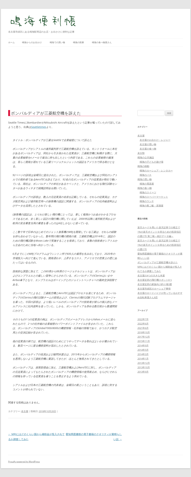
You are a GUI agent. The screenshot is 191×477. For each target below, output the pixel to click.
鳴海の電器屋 (147, 183)
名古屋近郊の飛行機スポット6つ (154, 279)
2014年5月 (143, 349)
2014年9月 (143, 345)
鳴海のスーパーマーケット (154, 196)
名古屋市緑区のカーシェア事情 (154, 288)
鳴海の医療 (78, 42)
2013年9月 (143, 371)
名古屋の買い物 (148, 144)
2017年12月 (143, 336)
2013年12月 (143, 363)
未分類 (141, 153)
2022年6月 (143, 323)
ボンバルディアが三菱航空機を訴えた (157, 262)
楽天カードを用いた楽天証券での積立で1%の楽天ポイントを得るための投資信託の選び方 (159, 245)
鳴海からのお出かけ (32, 42)
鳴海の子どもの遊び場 (151, 161)
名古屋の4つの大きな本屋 (151, 275)
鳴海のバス (145, 175)
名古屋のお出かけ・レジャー (155, 140)
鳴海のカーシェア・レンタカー (156, 170)
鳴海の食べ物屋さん (102, 42)
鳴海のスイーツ (148, 192)
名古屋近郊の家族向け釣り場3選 (154, 284)
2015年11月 (143, 341)
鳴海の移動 (143, 166)
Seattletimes (38, 127)
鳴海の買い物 (144, 179)
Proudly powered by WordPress (24, 461)
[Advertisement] (95, 73)
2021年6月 (143, 328)
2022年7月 (143, 319)
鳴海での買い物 (57, 42)
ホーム (11, 42)
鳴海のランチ (147, 201)
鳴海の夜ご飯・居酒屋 (151, 205)
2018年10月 (143, 332)
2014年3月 (143, 354)
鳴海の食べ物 (144, 188)
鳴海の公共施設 (145, 157)
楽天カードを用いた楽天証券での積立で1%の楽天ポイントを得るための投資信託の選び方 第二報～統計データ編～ (159, 232)
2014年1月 (143, 358)
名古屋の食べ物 (148, 148)
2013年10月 (143, 367)
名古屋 (24, 411)
